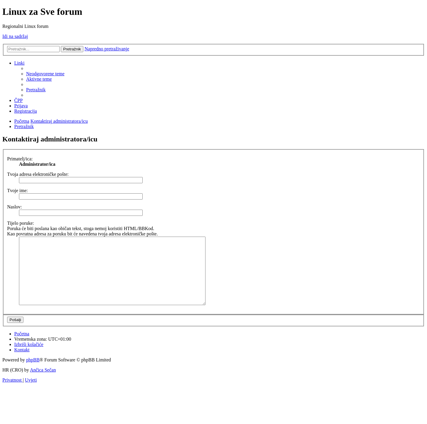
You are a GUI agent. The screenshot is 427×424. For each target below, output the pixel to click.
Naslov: (14, 206)
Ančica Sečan (43, 383)
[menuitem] (45, 73)
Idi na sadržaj (15, 36)
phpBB (32, 373)
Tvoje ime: (17, 190)
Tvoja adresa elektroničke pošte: (37, 174)
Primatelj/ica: (20, 158)
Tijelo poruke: (20, 223)
